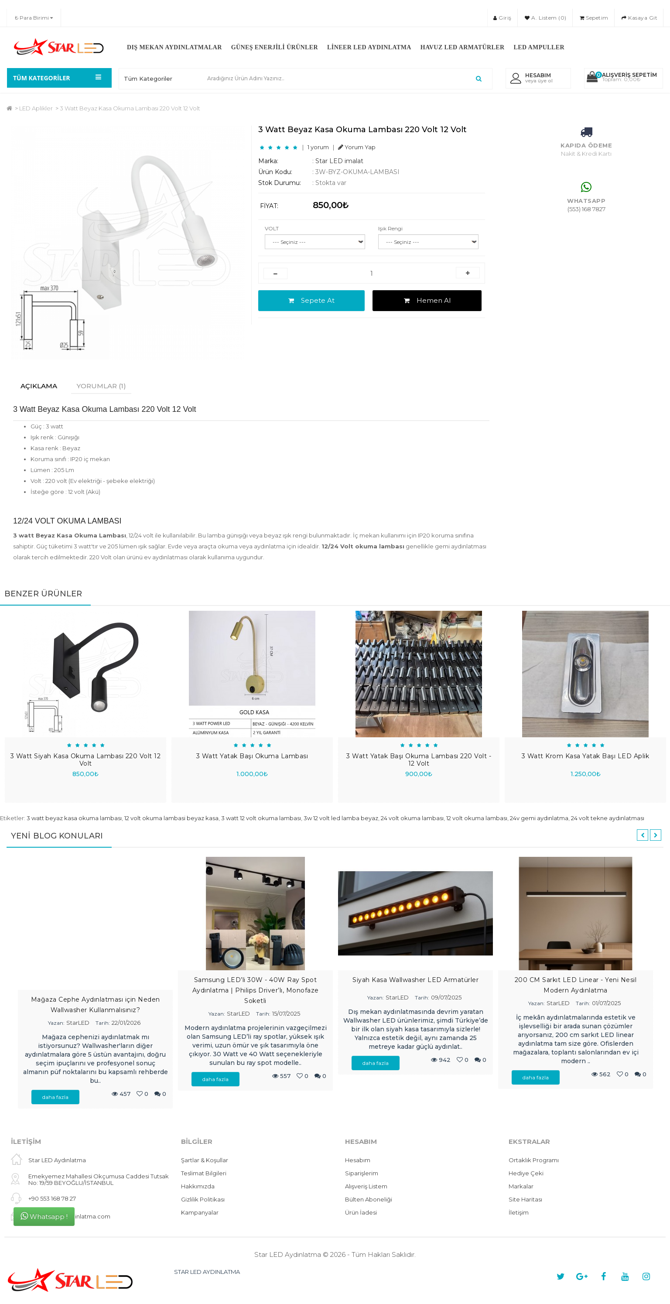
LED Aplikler (36, 108)
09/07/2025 (446, 997)
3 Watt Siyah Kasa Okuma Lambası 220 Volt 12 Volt (85, 760)
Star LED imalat (339, 161)
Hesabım (357, 1160)
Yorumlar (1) (105, 386)
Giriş (502, 17)
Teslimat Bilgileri (203, 1173)
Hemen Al (427, 300)
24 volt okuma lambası (412, 818)
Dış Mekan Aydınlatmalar (174, 47)
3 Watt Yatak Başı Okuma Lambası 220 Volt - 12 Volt (418, 760)
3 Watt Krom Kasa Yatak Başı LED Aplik (585, 756)
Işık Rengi (390, 228)
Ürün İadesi (361, 1212)
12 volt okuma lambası (476, 818)
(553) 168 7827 (586, 208)
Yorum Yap (357, 147)
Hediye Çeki (526, 1173)
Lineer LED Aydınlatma (369, 47)
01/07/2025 (606, 1003)
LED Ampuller (538, 47)
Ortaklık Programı (534, 1160)
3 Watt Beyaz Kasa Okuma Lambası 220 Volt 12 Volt (130, 108)
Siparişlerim (361, 1173)
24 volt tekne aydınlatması (607, 818)
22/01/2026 (126, 1023)
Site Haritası (525, 1199)
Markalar (521, 1186)
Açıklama (40, 386)
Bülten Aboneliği (368, 1199)
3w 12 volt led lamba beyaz (341, 818)
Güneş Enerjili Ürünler (274, 47)
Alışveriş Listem (366, 1186)
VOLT (272, 228)
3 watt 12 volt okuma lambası (261, 818)
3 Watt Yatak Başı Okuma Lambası (252, 756)
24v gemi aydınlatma (539, 818)
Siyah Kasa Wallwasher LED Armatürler (415, 980)
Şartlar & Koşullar (204, 1160)
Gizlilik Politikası (203, 1199)
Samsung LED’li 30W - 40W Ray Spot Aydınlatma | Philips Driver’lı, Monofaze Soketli (255, 990)
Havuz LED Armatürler (462, 47)
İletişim (519, 1212)
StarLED (77, 1023)
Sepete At (311, 300)
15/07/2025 (286, 1013)
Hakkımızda (198, 1186)
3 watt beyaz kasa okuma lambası (74, 818)
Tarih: (103, 1023)
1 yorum (318, 147)
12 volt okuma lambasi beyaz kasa (171, 818)
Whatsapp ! (44, 1216)
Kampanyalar (200, 1212)
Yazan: (56, 1023)
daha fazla (55, 1097)
